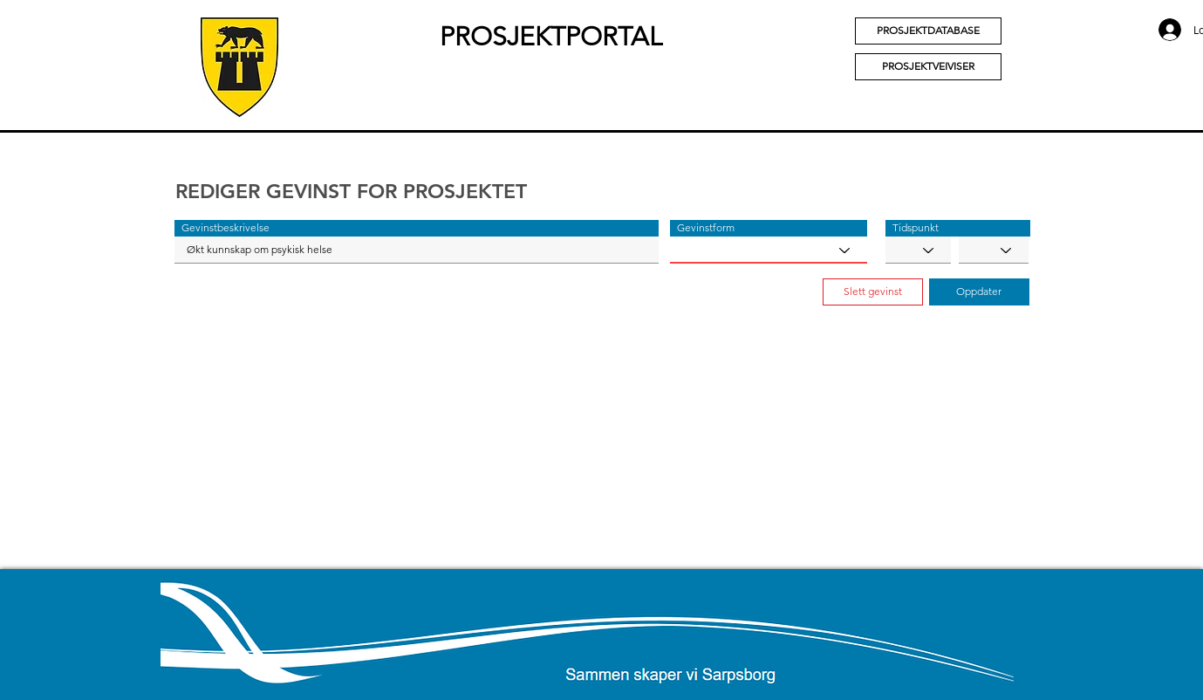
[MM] (918, 250)
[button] (416, 228)
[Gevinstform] (768, 250)
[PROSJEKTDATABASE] (928, 31)
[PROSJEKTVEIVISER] (928, 66)
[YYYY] (994, 250)
